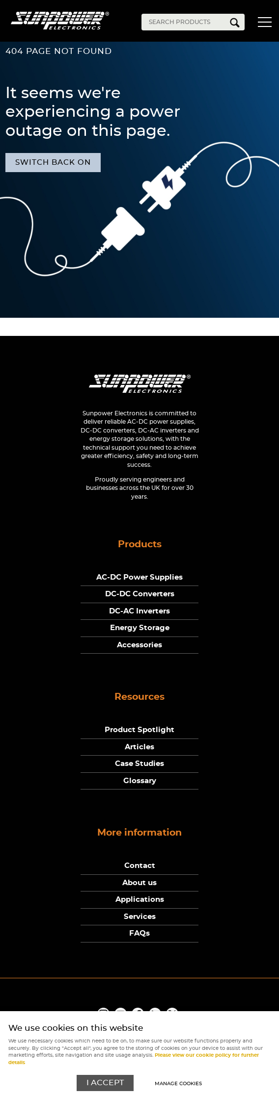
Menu (264, 23)
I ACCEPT (105, 1083)
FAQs (139, 933)
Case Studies (139, 763)
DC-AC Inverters (139, 611)
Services (140, 916)
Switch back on (53, 162)
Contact (139, 865)
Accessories (139, 645)
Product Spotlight (139, 730)
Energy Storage (139, 628)
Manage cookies (178, 1083)
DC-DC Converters (139, 594)
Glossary (139, 781)
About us (139, 883)
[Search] (185, 22)
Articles (139, 747)
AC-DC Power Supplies (139, 577)
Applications (139, 899)
